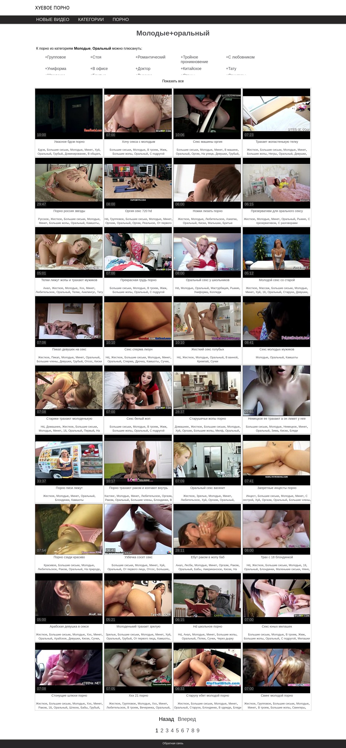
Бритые (228, 223)
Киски (202, 223)
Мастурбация (219, 288)
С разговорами (287, 223)
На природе (92, 569)
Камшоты (92, 223)
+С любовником (240, 57)
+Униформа (55, 68)
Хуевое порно (52, 8)
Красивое (50, 565)
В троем (152, 149)
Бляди (294, 430)
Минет (89, 149)
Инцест (251, 496)
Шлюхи (74, 707)
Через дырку (225, 638)
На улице (207, 153)
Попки (201, 638)
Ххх (81, 288)
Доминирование (75, 153)
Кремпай (203, 361)
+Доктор (142, 68)
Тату (100, 292)
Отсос (88, 361)
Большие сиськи (57, 149)
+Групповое (55, 57)
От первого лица (134, 569)
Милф (219, 430)
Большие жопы (122, 153)
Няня (305, 569)
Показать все (173, 81)
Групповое (117, 219)
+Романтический (150, 57)
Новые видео (52, 19)
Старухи (288, 292)
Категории (91, 19)
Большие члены (47, 361)
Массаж (264, 288)
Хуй (97, 149)
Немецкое (290, 426)
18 (263, 292)
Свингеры (298, 707)
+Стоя (95, 57)
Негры (273, 153)
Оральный (44, 153)
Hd (106, 219)
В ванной (231, 357)
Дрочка (140, 361)
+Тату (231, 68)
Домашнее (53, 426)
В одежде (225, 707)
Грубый (58, 153)
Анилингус (88, 292)
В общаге (94, 153)
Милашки (304, 638)
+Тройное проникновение (194, 59)
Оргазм (110, 223)
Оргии (195, 153)
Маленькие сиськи (288, 569)
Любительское (214, 219)
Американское (212, 569)
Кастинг (110, 496)
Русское (43, 219)
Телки (75, 292)
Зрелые (202, 496)
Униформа (201, 292)
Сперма (128, 361)
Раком (109, 500)
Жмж (163, 149)
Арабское (60, 638)
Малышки (214, 223)
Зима (274, 430)
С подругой (157, 153)
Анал (46, 288)
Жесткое (252, 149)
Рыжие (301, 219)
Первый (89, 430)
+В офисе (99, 68)
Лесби (188, 565)
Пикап (55, 357)
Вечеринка (147, 707)
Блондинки (62, 500)
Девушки (221, 153)
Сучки (165, 361)
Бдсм (41, 149)
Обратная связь (173, 743)
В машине (231, 149)
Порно (121, 19)
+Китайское (191, 68)
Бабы (197, 569)
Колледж (215, 292)
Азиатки (231, 219)
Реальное (148, 223)
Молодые (76, 149)
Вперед (187, 719)
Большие (163, 569)
